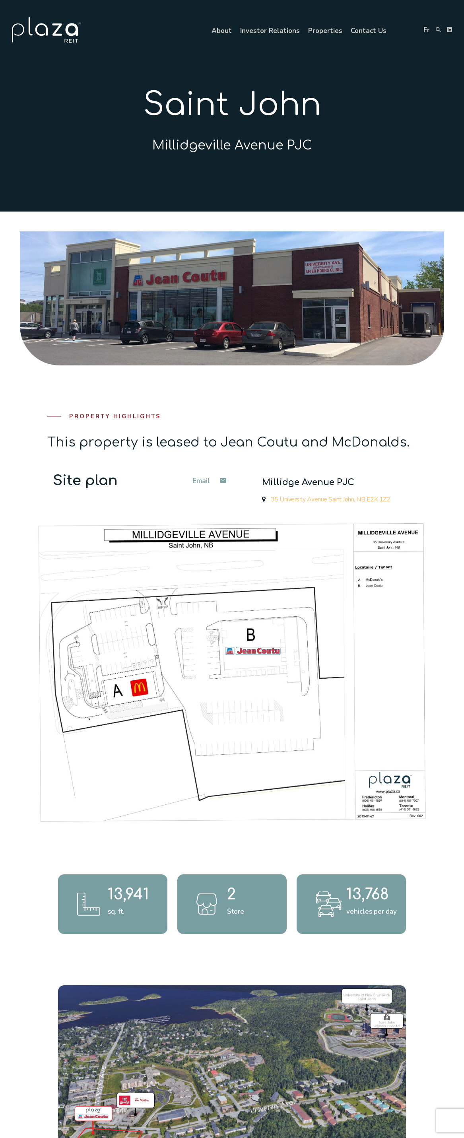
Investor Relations (270, 30)
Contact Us (368, 30)
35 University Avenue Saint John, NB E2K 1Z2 (326, 499)
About (222, 30)
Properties (325, 30)
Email (209, 480)
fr (426, 30)
